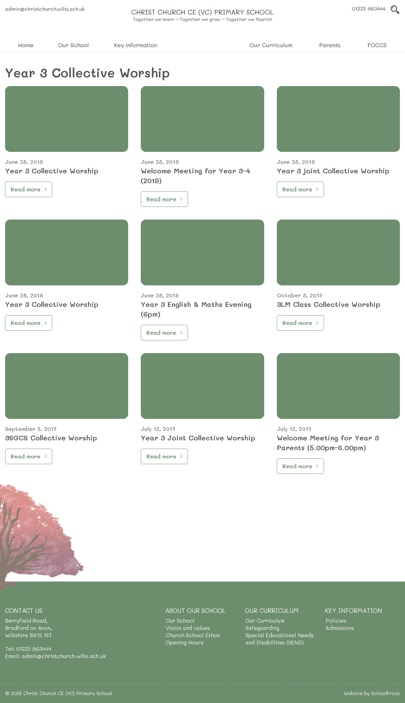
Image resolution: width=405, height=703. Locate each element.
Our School (180, 620)
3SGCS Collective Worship (51, 437)
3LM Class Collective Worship (328, 304)
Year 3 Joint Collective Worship (198, 437)
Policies (336, 620)
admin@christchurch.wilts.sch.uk (45, 8)
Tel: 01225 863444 (28, 648)
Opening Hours (184, 642)
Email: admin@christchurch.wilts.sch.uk (55, 655)
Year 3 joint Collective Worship (333, 170)
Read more (25, 189)
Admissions (340, 627)
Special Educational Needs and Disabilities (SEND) (280, 638)
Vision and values (188, 627)
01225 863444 (369, 8)
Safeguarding (262, 627)
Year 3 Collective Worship (51, 170)
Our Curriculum (265, 620)
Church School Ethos (193, 634)
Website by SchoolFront (372, 693)
